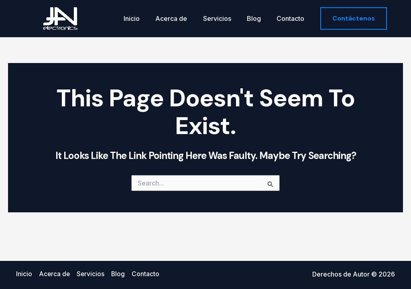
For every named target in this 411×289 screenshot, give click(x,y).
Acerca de (181, 18)
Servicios (224, 18)
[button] (353, 18)
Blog (258, 18)
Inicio (145, 18)
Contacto (292, 18)
